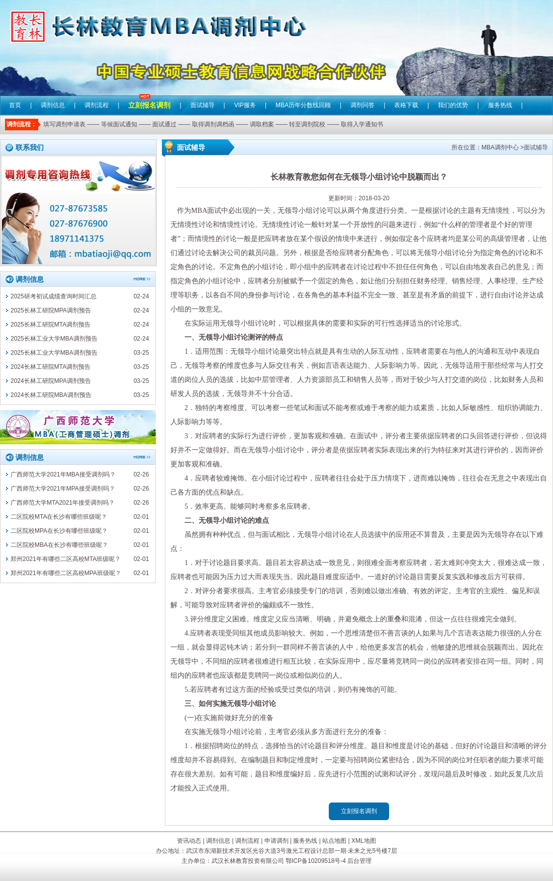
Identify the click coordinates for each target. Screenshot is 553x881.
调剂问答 (362, 105)
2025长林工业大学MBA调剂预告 (54, 338)
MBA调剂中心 (500, 147)
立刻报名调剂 (149, 98)
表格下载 (406, 105)
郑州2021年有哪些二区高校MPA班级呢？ (66, 573)
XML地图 (363, 840)
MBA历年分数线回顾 (303, 105)
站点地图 (334, 840)
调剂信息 (53, 105)
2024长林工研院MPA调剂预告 (51, 380)
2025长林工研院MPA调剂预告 (51, 310)
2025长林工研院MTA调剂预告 (50, 324)
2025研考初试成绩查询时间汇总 (54, 296)
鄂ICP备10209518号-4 (316, 860)
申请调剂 (276, 840)
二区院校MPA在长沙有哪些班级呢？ (59, 530)
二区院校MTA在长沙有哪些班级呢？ (59, 516)
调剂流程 (96, 105)
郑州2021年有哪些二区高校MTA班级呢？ (66, 559)
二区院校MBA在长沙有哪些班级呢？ (59, 544)
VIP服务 (245, 105)
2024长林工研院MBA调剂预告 (51, 394)
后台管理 (359, 860)
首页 (15, 105)
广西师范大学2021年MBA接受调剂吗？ (63, 474)
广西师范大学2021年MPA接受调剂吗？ (63, 488)
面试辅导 (203, 105)
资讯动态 (189, 840)
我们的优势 (453, 105)
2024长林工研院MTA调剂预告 (50, 366)
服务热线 (500, 105)
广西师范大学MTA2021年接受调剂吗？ (63, 502)
